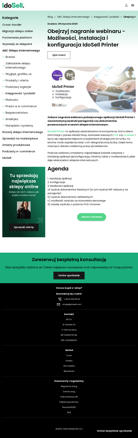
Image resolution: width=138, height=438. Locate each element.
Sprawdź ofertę (24, 227)
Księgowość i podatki (106, 16)
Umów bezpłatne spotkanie (114, 431)
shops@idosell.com (72, 304)
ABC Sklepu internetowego (73, 16)
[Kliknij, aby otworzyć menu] (133, 5)
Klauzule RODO (69, 407)
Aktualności (69, 371)
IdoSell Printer (56, 131)
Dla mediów (69, 366)
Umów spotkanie (69, 275)
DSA (69, 412)
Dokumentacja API (69, 396)
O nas (69, 355)
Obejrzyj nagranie (91, 217)
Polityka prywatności (69, 402)
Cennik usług (69, 391)
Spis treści (58, 55)
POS (115, 135)
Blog (50, 16)
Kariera (69, 360)
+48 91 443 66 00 (72, 299)
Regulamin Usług (69, 386)
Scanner (129, 135)
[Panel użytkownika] (126, 5)
